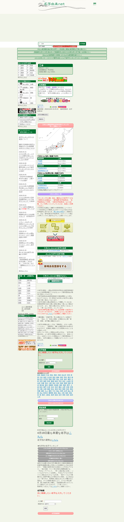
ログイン (65, 256)
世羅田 (51, 385)
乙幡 (42, 383)
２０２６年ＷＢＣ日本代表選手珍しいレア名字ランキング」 (26, 199)
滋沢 (65, 379)
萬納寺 (43, 375)
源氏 (19, 293)
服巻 (69, 379)
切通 (31, 65)
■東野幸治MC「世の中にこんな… (26, 328)
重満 (52, 381)
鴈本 (64, 385)
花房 (19, 288)
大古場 (49, 377)
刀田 (63, 393)
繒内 (22, 68)
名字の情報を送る (43, 114)
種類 (40, 418)
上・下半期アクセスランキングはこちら (56, 455)
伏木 (52, 387)
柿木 (60, 389)
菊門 (44, 387)
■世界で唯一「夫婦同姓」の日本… (26, 323)
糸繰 (31, 68)
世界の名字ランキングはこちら (55, 460)
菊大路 (42, 385)
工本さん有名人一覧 (55, 194)
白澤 (65, 391)
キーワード (42, 416)
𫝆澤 (28, 285)
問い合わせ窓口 (59, 211)
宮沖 (60, 395)
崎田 (31, 87)
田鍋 (50, 379)
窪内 (46, 383)
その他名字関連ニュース (23, 336)
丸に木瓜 (24, 84)
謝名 (55, 393)
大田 (19, 280)
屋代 (46, 385)
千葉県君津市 (42, 168)
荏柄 (69, 383)
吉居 (61, 379)
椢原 (63, 389)
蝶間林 (51, 393)
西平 (68, 385)
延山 (69, 391)
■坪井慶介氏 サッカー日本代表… (26, 319)
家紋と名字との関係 (26, 117)
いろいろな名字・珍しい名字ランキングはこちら (55, 448)
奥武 (53, 377)
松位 (52, 389)
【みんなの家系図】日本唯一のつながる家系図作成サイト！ (62, 55)
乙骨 (48, 387)
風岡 (44, 381)
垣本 (67, 389)
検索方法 (42, 362)
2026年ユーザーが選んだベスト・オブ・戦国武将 (26, 235)
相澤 (52, 395)
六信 (41, 377)
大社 (28, 283)
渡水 (53, 383)
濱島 (31, 92)
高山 (57, 379)
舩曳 (56, 395)
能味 (57, 377)
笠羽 (41, 381)
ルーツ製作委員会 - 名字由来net (27, 308)
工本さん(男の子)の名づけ (55, 400)
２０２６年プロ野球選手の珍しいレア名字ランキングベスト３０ (26, 188)
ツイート (40, 105)
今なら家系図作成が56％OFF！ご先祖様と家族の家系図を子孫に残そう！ (62, 49)
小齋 (50, 383)
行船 (41, 389)
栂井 (38, 375)
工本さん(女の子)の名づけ (55, 403)
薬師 (48, 389)
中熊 (68, 375)
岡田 (53, 379)
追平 (19, 298)
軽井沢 (45, 393)
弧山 (57, 391)
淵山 (59, 393)
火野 (63, 387)
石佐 (22, 70)
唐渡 (28, 298)
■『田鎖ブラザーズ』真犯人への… (26, 321)
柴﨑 (22, 65)
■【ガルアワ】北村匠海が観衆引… (26, 317)
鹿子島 (29, 280)
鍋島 (19, 303)
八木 (38, 397)
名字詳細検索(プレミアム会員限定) (65, 46)
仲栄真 (56, 385)
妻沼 (69, 377)
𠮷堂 (28, 288)
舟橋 (59, 375)
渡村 (61, 377)
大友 (31, 72)
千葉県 (48, 87)
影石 (41, 387)
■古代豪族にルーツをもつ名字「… (26, 327)
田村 (67, 395)
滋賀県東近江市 (43, 170)
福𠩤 (44, 377)
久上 (46, 391)
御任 (71, 389)
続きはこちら (23, 271)
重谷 (60, 387)
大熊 (31, 84)
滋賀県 (54, 87)
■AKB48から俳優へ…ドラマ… (25, 325)
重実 (50, 391)
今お (28, 293)
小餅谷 (48, 395)
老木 (63, 381)
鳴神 (22, 72)
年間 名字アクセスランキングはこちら (55, 453)
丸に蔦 (23, 103)
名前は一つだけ (25, 124)
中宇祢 (45, 379)
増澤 (61, 391)
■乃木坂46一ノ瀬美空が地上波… (25, 334)
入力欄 (41, 360)
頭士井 (64, 375)
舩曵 (56, 381)
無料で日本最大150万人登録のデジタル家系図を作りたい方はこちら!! (27, 146)
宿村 (28, 290)
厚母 (63, 395)
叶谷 (47, 375)
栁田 (22, 75)
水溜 (44, 389)
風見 (66, 393)
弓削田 (32, 75)
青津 (48, 381)
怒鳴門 (29, 300)
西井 (43, 395)
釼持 (71, 395)
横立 (51, 375)
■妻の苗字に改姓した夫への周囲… (26, 332)
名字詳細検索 (56, 371)
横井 (19, 290)
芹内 (60, 381)
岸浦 (67, 387)
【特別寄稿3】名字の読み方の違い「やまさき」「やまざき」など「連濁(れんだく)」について (27, 263)
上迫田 (68, 381)
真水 (19, 283)
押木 (65, 377)
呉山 (41, 393)
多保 (56, 389)
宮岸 (56, 387)
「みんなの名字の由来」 (54, 250)
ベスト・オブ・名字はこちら (55, 450)
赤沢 (57, 383)
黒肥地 (32, 70)
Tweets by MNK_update (26, 314)
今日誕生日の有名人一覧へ (55, 458)
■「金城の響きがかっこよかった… (26, 330)
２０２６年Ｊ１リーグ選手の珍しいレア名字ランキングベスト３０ (26, 167)
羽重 (38, 391)
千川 (53, 391)
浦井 (60, 385)
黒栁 (61, 383)
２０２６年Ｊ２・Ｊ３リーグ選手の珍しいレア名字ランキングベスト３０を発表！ (62, 58)
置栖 (65, 383)
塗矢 (19, 300)
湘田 (42, 391)
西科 (55, 375)
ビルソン (30, 295)
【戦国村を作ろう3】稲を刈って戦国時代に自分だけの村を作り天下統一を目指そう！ (62, 52)
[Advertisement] (62, 28)
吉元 (28, 303)
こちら (24, 77)
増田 (31, 103)
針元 (41, 379)
